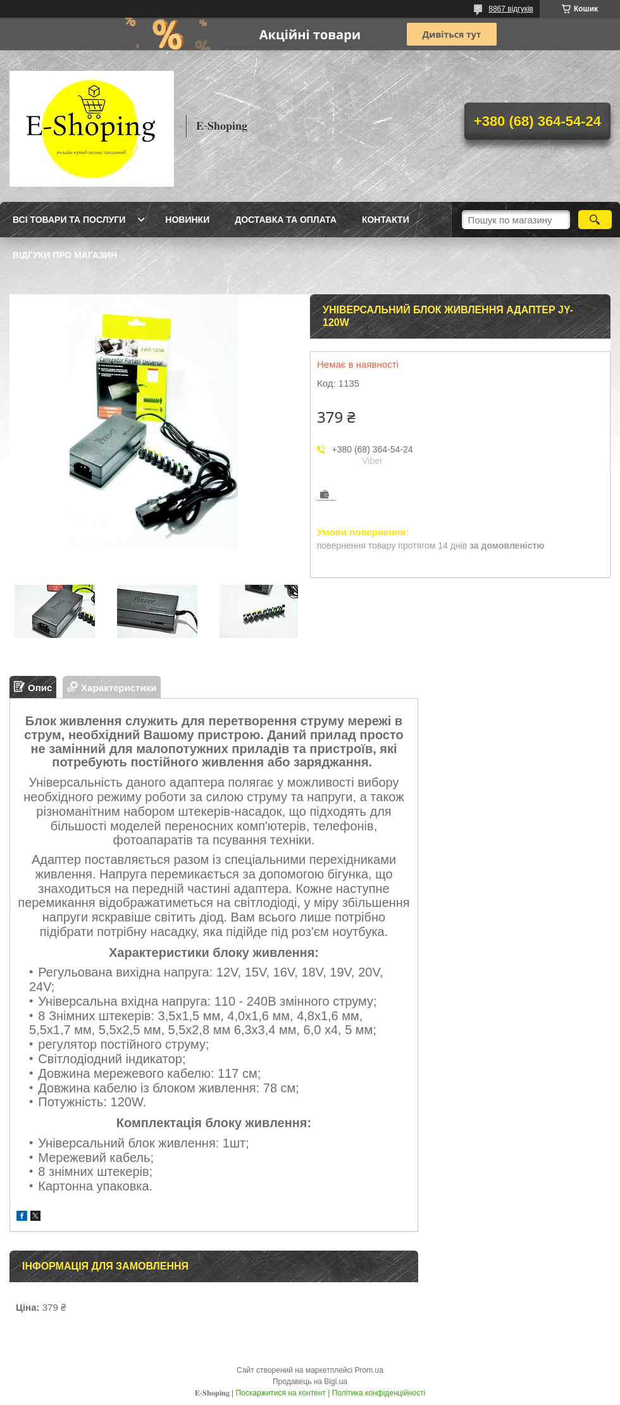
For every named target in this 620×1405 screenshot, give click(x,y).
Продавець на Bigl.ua (310, 1381)
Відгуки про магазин (65, 255)
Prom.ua (369, 1370)
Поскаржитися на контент (280, 1393)
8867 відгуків (510, 8)
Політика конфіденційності (379, 1393)
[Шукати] (595, 219)
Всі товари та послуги (69, 220)
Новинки (187, 220)
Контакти (385, 220)
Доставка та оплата (286, 220)
